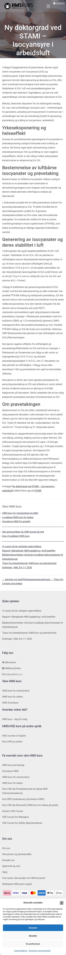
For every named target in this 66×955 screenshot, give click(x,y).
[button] (61, 902)
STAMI (37, 490)
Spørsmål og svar (11, 866)
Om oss (6, 848)
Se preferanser (33, 944)
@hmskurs (10, 662)
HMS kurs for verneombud (15, 690)
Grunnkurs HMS (10, 771)
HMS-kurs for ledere (12, 783)
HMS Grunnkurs (10, 702)
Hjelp (5, 872)
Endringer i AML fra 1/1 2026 (17, 567)
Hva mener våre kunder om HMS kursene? (24, 878)
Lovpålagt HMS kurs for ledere (17, 517)
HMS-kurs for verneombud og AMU (20, 513)
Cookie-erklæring (20, 951)
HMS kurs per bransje (13, 765)
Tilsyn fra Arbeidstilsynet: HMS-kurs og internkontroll (29, 563)
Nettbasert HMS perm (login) (17, 884)
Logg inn (60, 3)
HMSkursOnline (13, 668)
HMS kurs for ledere (12, 696)
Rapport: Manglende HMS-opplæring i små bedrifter (28, 550)
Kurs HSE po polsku (12, 741)
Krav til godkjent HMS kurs (16, 536)
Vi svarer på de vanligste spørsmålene (21, 546)
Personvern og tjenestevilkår (40, 951)
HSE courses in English (14, 735)
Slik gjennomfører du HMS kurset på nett (23, 531)
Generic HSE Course (12, 811)
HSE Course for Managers (15, 817)
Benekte (33, 936)
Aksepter (33, 928)
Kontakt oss (8, 860)
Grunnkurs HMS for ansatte (16, 521)
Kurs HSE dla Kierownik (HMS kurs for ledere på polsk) (30, 805)
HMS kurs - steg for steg (14, 719)
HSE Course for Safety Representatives (22, 823)
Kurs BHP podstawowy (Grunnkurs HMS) (23, 799)
